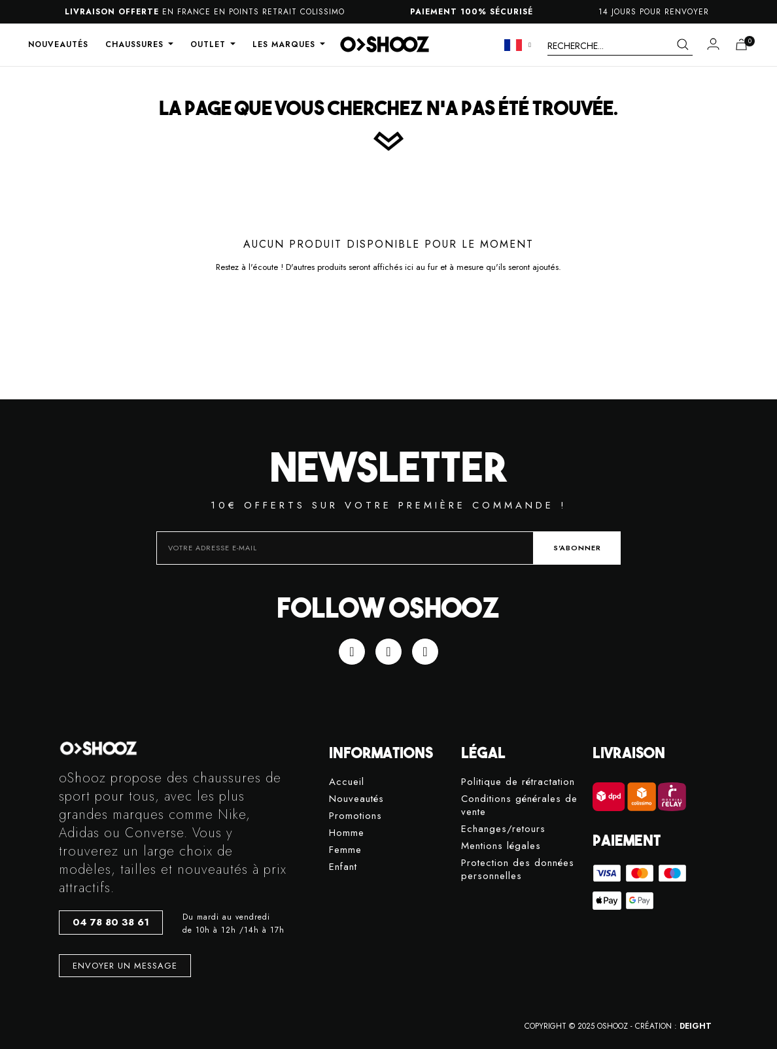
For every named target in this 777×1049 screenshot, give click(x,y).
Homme (346, 833)
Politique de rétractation (518, 782)
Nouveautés (356, 799)
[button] (111, 922)
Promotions (355, 816)
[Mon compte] (713, 44)
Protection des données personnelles (517, 869)
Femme (345, 850)
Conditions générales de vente (519, 805)
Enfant (343, 867)
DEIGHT (696, 1026)
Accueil (346, 782)
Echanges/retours (503, 829)
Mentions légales (501, 846)
